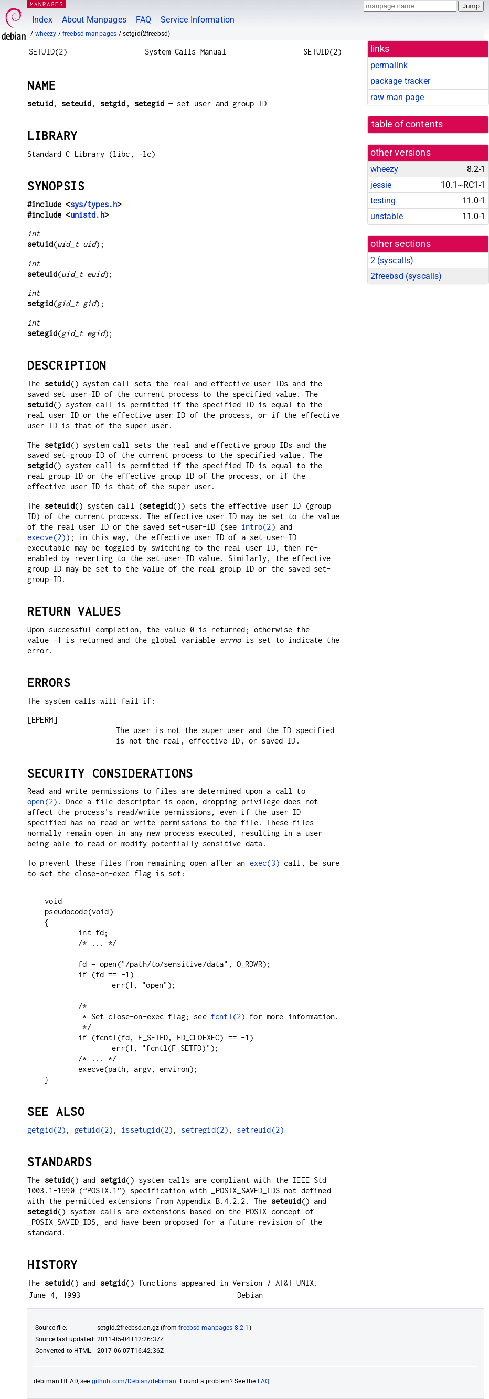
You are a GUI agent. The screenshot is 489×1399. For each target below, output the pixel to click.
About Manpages (94, 20)
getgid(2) (46, 1129)
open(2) (42, 801)
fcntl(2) (228, 1016)
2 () (392, 260)
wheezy (46, 33)
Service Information (198, 20)
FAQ (143, 20)
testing (383, 201)
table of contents (407, 124)
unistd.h (87, 214)
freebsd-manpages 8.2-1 (213, 1327)
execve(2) (46, 537)
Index (42, 20)
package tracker (400, 81)
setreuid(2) (260, 1129)
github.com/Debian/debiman (134, 1381)
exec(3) (265, 862)
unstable (386, 216)
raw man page (397, 97)
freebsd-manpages (89, 33)
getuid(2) (94, 1129)
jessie (381, 185)
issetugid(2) (147, 1129)
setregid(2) (204, 1129)
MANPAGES (46, 4)
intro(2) (258, 526)
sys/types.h (94, 204)
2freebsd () (406, 276)
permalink (389, 65)
